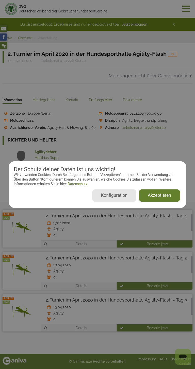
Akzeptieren (159, 195)
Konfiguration (114, 195)
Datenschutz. (77, 184)
